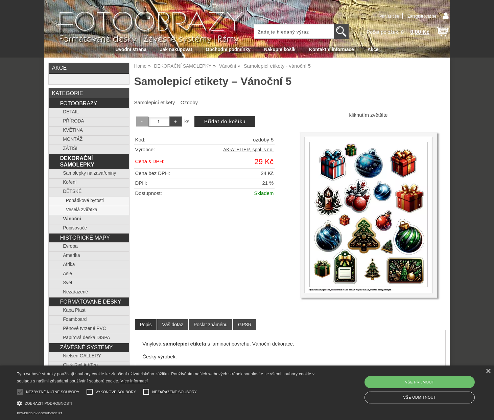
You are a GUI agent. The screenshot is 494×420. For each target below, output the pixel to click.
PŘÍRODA (73, 121)
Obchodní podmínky (228, 49)
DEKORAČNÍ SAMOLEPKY (77, 161)
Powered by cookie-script (39, 413)
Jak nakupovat (176, 49)
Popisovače (75, 227)
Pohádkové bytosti (85, 200)
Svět (67, 282)
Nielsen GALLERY (82, 355)
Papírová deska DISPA (86, 337)
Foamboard (75, 319)
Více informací (134, 381)
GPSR (245, 324)
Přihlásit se (389, 16)
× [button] (488, 371)
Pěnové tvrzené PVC (84, 328)
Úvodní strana (131, 49)
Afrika (69, 264)
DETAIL (71, 111)
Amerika (71, 255)
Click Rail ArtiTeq (80, 365)
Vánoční (72, 218)
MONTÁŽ (73, 139)
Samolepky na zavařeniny (89, 173)
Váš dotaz (172, 324)
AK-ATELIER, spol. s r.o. (248, 149)
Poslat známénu (211, 324)
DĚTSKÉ (72, 191)
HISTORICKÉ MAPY (85, 238)
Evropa (70, 246)
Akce (373, 49)
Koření (69, 182)
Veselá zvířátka (81, 209)
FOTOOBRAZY (78, 103)
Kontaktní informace (331, 49)
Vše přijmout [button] (419, 382)
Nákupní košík (280, 49)
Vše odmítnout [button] (419, 397)
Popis (145, 324)
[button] (166, 402)
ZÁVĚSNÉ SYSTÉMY (86, 347)
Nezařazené (75, 291)
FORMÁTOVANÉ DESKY (90, 302)
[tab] (145, 324)
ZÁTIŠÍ (70, 148)
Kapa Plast (74, 310)
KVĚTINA (73, 130)
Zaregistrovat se (421, 16)
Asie (67, 273)
